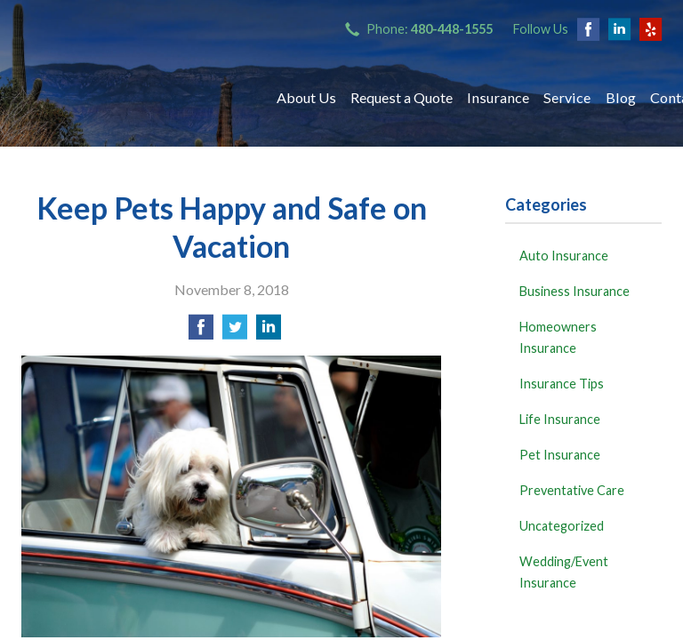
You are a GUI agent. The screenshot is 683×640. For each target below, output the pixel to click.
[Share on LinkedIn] (268, 332)
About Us (306, 97)
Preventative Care (571, 490)
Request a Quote (401, 97)
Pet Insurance (559, 454)
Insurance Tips (561, 383)
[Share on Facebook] (201, 332)
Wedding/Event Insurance (563, 572)
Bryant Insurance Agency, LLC (132, 97)
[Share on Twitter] (234, 332)
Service (567, 97)
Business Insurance (574, 291)
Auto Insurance (563, 255)
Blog (621, 97)
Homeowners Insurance (558, 337)
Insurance (498, 97)
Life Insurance (559, 419)
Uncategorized (561, 525)
